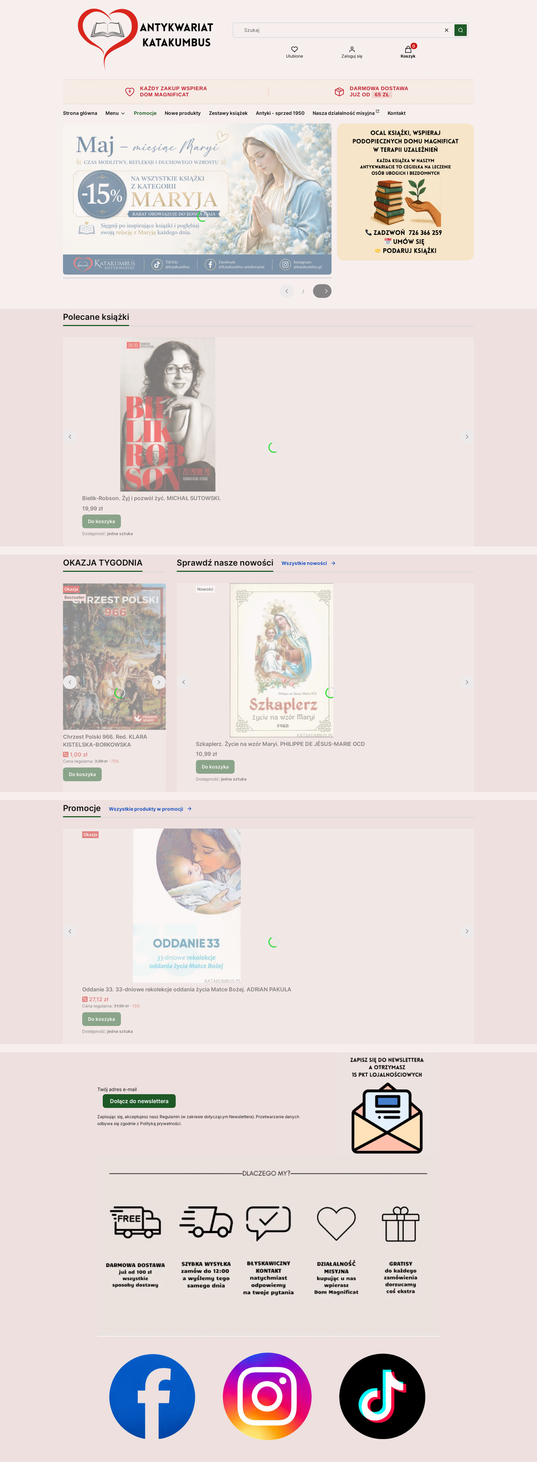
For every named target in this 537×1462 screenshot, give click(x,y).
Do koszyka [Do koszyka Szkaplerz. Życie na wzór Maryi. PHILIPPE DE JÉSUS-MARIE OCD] (215, 767)
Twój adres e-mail (117, 1089)
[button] (460, 30)
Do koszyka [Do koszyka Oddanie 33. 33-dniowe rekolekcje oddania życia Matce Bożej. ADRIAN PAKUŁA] (101, 1019)
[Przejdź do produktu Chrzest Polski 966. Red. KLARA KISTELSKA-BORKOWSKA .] (114, 656)
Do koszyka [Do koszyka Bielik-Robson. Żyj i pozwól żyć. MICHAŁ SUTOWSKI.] (101, 521)
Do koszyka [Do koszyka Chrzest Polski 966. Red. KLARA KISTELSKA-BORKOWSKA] (82, 774)
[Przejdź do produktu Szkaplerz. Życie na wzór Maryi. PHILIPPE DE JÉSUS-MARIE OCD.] (281, 660)
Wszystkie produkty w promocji (150, 809)
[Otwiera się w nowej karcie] (152, 1396)
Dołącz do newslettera (139, 1101)
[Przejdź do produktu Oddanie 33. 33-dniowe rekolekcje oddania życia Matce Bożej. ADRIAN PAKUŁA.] (187, 906)
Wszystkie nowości (309, 563)
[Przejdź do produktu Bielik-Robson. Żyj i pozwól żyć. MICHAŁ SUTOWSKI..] (167, 414)
